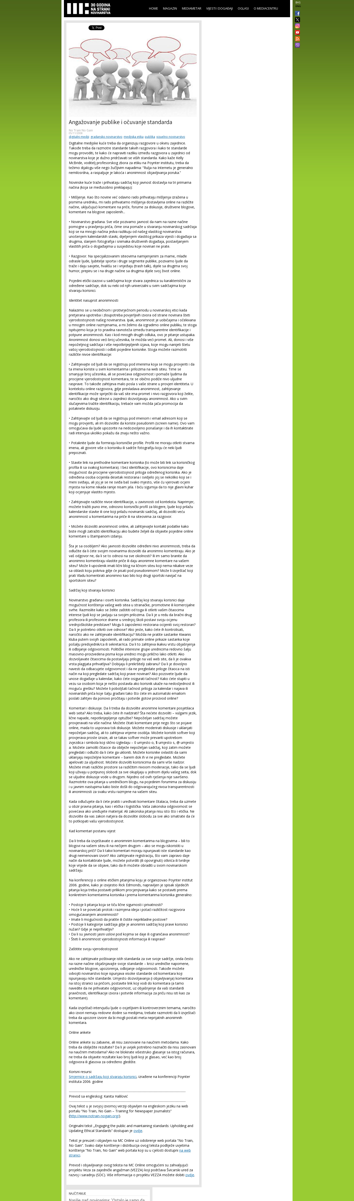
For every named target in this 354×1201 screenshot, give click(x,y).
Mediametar (191, 8)
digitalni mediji (79, 137)
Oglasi (243, 8)
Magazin (170, 8)
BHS (297, 2)
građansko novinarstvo (106, 137)
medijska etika (134, 137)
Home (153, 8)
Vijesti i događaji (219, 8)
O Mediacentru (266, 8)
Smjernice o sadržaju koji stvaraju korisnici (102, 1076)
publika (150, 137)
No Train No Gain (81, 130)
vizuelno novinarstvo (170, 137)
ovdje (137, 1130)
